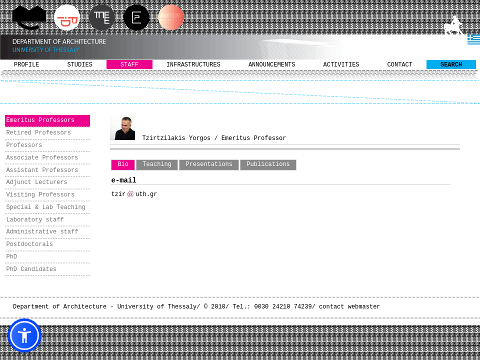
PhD (11, 257)
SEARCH (451, 65)
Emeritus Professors (40, 120)
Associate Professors (42, 158)
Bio (123, 164)
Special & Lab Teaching (45, 207)
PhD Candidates (31, 269)
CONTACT (400, 65)
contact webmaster (349, 307)
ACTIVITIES (342, 65)
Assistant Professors (42, 170)
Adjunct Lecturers (36, 182)
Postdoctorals (29, 244)
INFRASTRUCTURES (193, 65)
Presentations (209, 164)
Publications (268, 164)
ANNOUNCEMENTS (272, 65)
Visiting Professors (40, 195)
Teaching (157, 164)
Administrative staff (42, 232)
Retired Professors (38, 133)
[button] (24, 335)
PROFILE (26, 65)
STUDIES (79, 65)
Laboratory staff (35, 220)
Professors (24, 145)
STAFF (129, 65)
